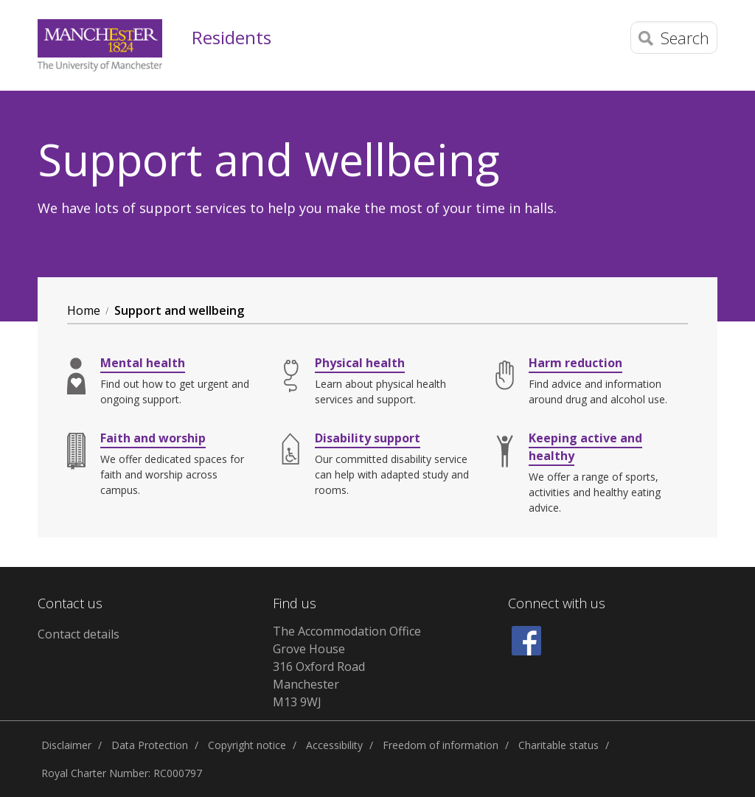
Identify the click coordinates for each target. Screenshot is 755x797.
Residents (231, 38)
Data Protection (149, 745)
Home (83, 310)
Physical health (360, 363)
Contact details (78, 634)
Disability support (367, 438)
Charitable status (558, 745)
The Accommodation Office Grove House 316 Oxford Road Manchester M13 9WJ (347, 666)
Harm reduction (575, 363)
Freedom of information (440, 745)
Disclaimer (66, 745)
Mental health (142, 363)
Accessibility (334, 745)
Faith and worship (153, 438)
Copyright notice (247, 745)
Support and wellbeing (179, 310)
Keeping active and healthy (585, 447)
